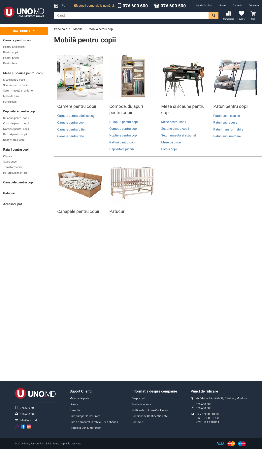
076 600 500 (173, 6)
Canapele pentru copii (78, 211)
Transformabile (12, 167)
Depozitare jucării (13, 139)
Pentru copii (10, 52)
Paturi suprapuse (225, 122)
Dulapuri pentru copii (16, 118)
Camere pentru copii (76, 106)
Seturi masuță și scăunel (18, 90)
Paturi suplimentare (15, 172)
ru (63, 5)
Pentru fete (10, 63)
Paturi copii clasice (226, 116)
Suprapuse (9, 161)
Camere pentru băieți (71, 129)
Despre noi (138, 398)
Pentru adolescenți (14, 46)
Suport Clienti (81, 391)
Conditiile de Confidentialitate (150, 416)
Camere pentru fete (70, 136)
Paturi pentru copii (230, 106)
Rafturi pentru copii (15, 134)
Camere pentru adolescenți (76, 116)
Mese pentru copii (14, 79)
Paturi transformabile (228, 129)
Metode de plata (203, 5)
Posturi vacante (141, 404)
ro (56, 5)
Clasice (7, 156)
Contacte (254, 5)
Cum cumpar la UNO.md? (85, 416)
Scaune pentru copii (15, 85)
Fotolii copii (10, 101)
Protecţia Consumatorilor (85, 427)
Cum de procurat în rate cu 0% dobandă (94, 422)
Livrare (222, 5)
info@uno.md (28, 420)
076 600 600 (135, 6)
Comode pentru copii (16, 123)
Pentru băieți (11, 57)
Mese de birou (11, 96)
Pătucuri (117, 211)
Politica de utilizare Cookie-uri (150, 410)
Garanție (237, 5)
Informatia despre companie (154, 391)
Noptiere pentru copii (16, 129)
